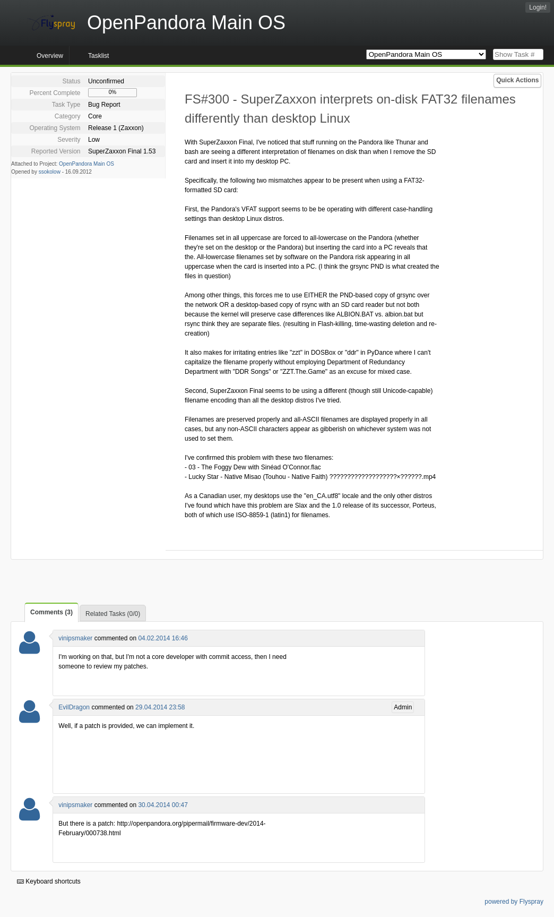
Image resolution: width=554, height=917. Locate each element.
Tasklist (98, 55)
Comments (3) (51, 612)
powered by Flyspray (513, 901)
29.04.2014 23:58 (160, 707)
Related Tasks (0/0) (112, 614)
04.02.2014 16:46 (162, 638)
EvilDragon (74, 707)
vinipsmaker (75, 638)
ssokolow (49, 172)
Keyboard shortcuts (49, 881)
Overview (50, 55)
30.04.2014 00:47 (162, 805)
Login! (538, 7)
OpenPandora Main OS (86, 164)
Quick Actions (517, 80)
